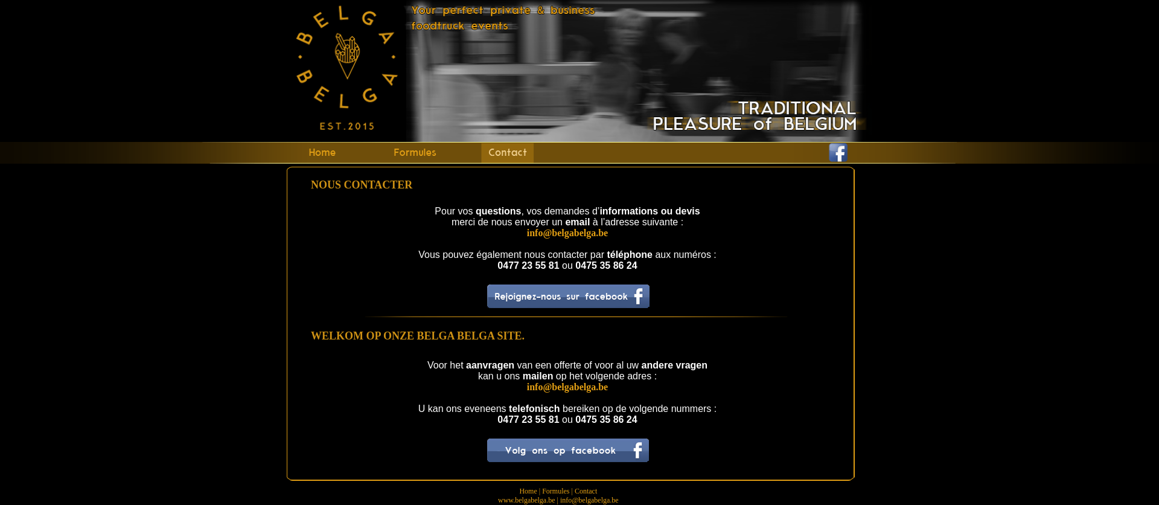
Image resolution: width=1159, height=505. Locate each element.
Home (528, 491)
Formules (555, 491)
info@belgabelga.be (589, 500)
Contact (586, 491)
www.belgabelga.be (526, 500)
